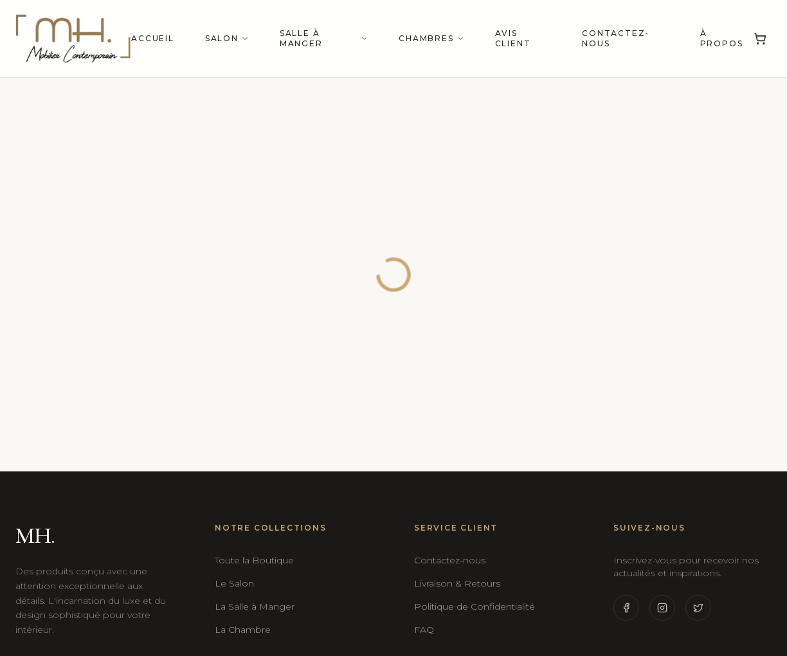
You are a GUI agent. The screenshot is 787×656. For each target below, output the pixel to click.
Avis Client (513, 38)
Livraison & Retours (457, 583)
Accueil (152, 38)
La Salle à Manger (254, 606)
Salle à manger (324, 38)
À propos (721, 38)
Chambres (431, 38)
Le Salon (234, 583)
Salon (227, 38)
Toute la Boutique (254, 560)
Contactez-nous (615, 38)
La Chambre (243, 629)
